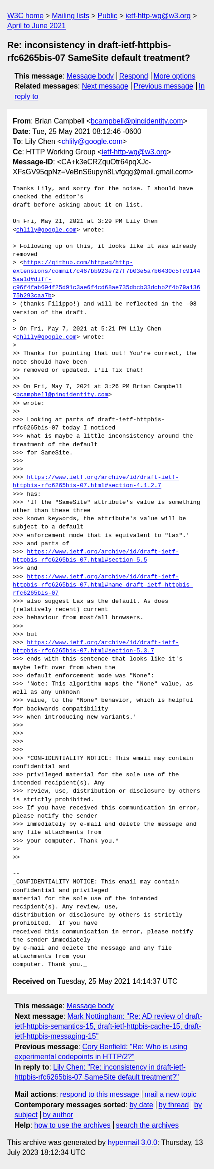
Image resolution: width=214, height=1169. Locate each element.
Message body (90, 76)
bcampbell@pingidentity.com (137, 121)
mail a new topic (171, 1094)
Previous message (164, 86)
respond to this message (99, 1094)
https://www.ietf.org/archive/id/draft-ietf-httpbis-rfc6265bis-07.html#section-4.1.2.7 (96, 482)
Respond (133, 76)
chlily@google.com (92, 141)
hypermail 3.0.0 (132, 1142)
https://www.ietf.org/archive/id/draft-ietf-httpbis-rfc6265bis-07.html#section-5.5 (96, 556)
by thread (174, 1105)
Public (107, 16)
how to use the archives (72, 1125)
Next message (105, 86)
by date (141, 1105)
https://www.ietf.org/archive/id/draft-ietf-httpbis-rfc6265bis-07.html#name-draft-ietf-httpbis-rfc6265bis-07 (103, 585)
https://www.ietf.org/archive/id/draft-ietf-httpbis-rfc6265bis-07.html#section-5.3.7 (96, 647)
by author (58, 1115)
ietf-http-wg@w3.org (158, 16)
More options (175, 76)
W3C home (25, 16)
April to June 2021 (36, 26)
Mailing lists (70, 16)
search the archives (147, 1125)
